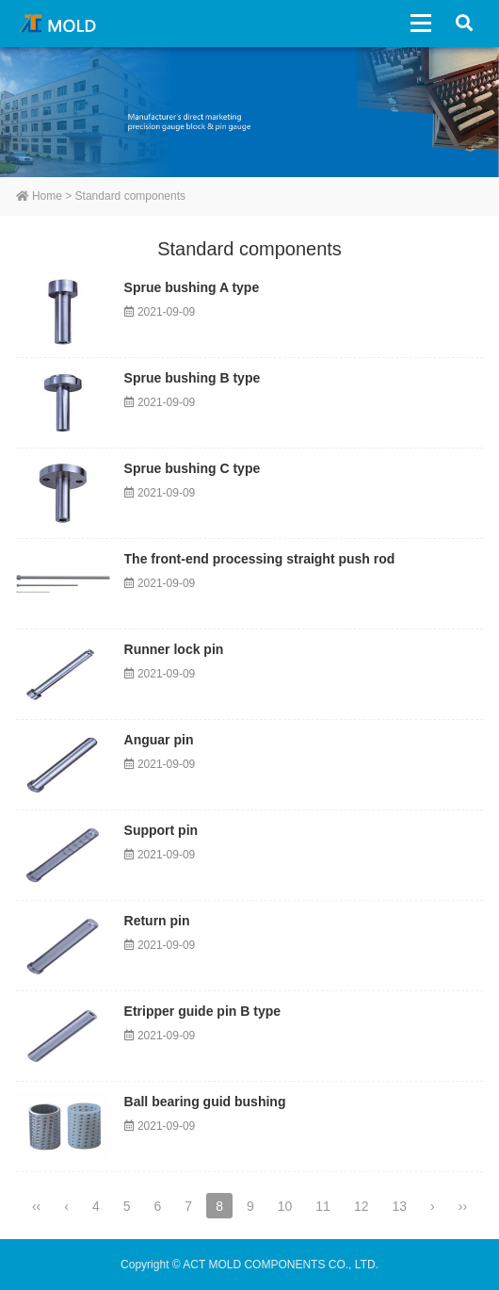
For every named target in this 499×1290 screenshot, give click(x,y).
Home (39, 196)
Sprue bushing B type (192, 377)
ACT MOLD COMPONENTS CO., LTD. (60, 23)
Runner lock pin (174, 649)
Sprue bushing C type (192, 468)
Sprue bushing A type (192, 287)
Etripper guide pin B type (202, 1011)
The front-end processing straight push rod (259, 558)
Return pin (157, 920)
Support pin (161, 830)
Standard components (130, 196)
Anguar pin (159, 739)
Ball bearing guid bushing (205, 1101)
